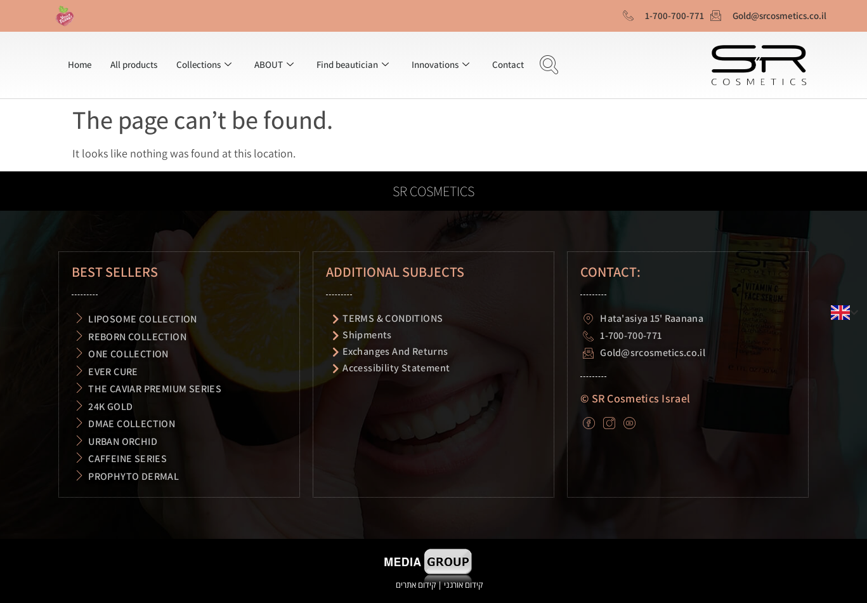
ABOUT (274, 64)
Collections (203, 64)
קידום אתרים (416, 584)
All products (133, 64)
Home (79, 64)
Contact (508, 64)
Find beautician (352, 64)
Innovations (440, 64)
